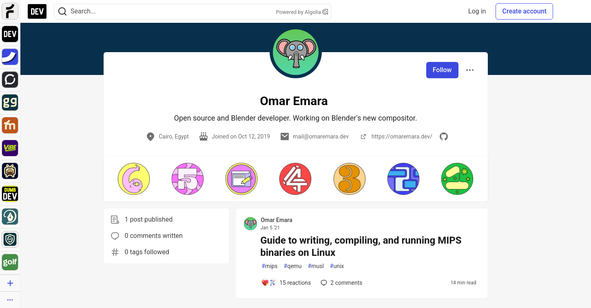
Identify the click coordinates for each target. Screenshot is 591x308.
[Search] (62, 11)
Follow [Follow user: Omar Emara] (442, 70)
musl (316, 266)
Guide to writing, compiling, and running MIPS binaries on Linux (360, 246)
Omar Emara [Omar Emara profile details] (276, 220)
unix (337, 266)
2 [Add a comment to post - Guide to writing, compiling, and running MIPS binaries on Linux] (340, 283)
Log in (477, 11)
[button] (133, 179)
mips (269, 266)
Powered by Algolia (302, 12)
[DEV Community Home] (37, 11)
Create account (524, 11)
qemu (293, 266)
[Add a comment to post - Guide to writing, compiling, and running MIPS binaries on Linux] (286, 282)
